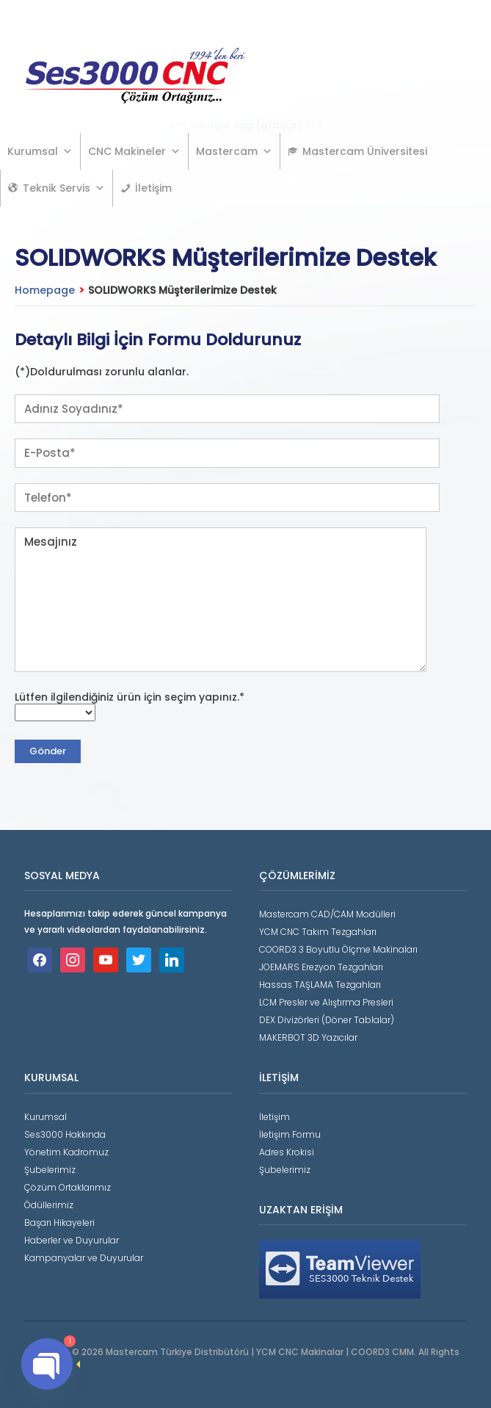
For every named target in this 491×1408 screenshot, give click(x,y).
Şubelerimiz (50, 1169)
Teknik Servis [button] (64, 188)
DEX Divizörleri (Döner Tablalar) (326, 1020)
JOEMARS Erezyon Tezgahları (321, 967)
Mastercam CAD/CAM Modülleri (327, 914)
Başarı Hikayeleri (59, 1222)
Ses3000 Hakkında (65, 1134)
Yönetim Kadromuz (66, 1152)
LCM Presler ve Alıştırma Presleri (326, 1002)
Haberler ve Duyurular (71, 1240)
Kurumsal (40, 151)
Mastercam (234, 151)
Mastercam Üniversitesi (364, 151)
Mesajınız (220, 599)
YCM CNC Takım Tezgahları (318, 931)
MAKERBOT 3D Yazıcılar (308, 1037)
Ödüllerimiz (48, 1205)
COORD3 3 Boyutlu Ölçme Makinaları (338, 949)
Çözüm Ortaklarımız (67, 1187)
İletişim (153, 188)
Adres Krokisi (286, 1152)
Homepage (45, 290)
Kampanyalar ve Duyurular (83, 1258)
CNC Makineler (134, 151)
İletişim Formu (290, 1134)
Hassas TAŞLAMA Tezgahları (320, 984)
